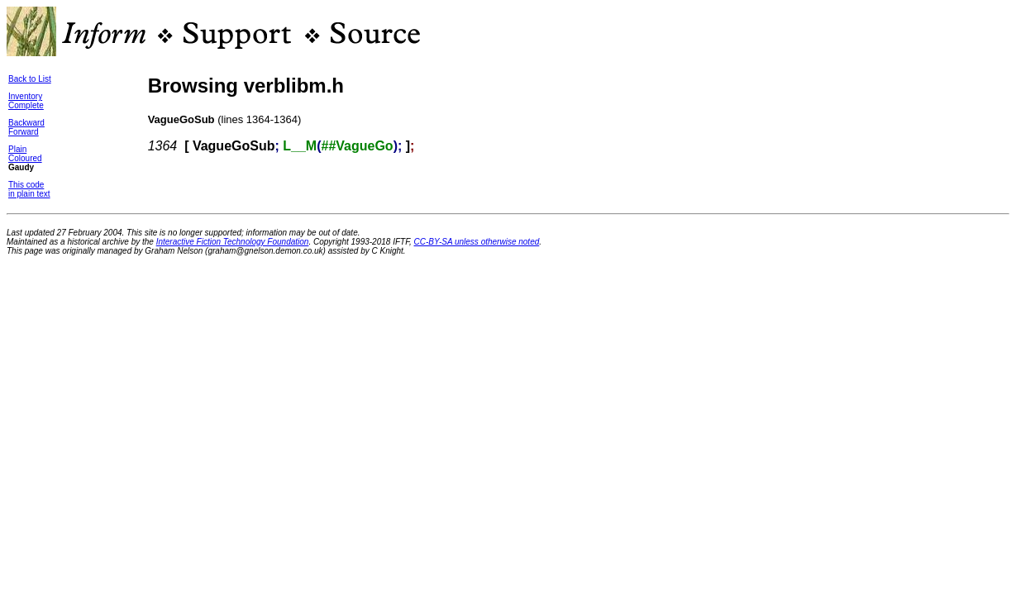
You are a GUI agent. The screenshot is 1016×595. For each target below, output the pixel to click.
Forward (23, 131)
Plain (17, 149)
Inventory (25, 96)
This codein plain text (29, 189)
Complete (26, 105)
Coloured (25, 158)
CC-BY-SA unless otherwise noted (477, 241)
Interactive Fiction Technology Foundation (232, 241)
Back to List (29, 78)
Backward (26, 122)
